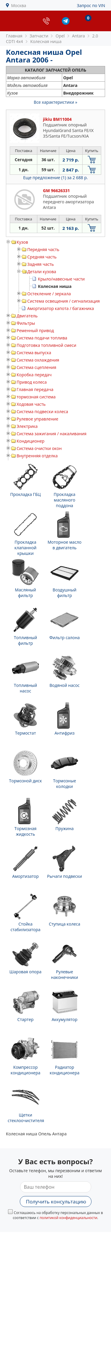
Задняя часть (40, 264)
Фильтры (26, 323)
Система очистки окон (39, 448)
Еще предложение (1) (55, 177)
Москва (18, 5)
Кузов (22, 242)
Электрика (27, 426)
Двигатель (27, 316)
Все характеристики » (55, 102)
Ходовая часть (31, 404)
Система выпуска (34, 352)
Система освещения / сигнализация (63, 301)
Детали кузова (41, 271)
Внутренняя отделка (37, 456)
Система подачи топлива (42, 338)
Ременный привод (35, 330)
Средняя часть (42, 257)
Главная (14, 36)
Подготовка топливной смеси (46, 345)
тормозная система (36, 397)
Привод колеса (32, 382)
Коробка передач (34, 374)
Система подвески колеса (42, 411)
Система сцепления (36, 367)
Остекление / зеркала (49, 293)
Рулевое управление (37, 419)
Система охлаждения (38, 360)
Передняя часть (43, 249)
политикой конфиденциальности (68, 1217)
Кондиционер (30, 441)
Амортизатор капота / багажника (60, 308)
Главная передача (35, 389)
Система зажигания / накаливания (51, 433)
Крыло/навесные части (61, 279)
